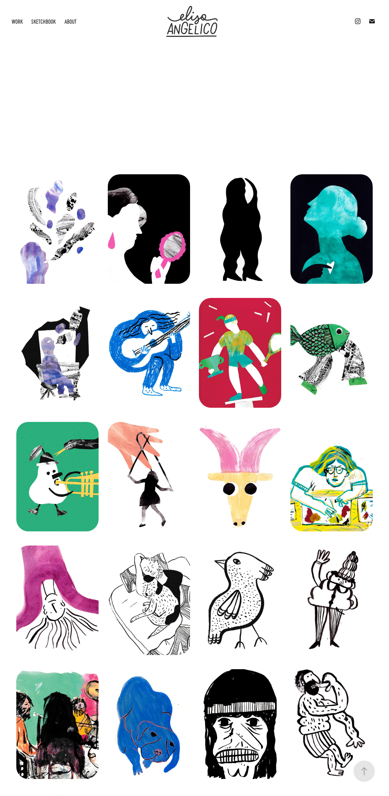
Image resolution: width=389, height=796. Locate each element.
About (71, 21)
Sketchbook (43, 21)
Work (17, 21)
